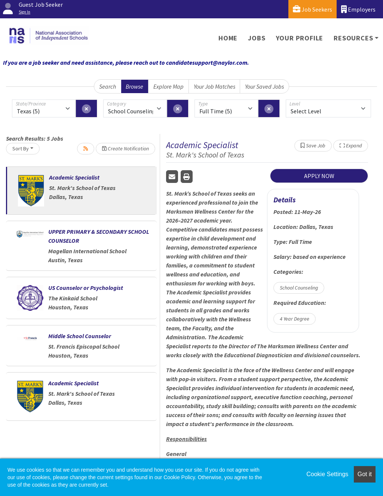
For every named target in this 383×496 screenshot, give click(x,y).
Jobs (256, 38)
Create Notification (125, 148)
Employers (358, 9)
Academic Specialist (74, 177)
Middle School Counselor (79, 336)
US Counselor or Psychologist (85, 287)
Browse (134, 86)
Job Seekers (312, 9)
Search (107, 86)
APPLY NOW (319, 176)
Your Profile (300, 38)
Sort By (20, 148)
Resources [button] (353, 38)
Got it (365, 474)
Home (228, 38)
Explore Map (168, 86)
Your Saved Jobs (264, 86)
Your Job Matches (214, 86)
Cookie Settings (327, 474)
